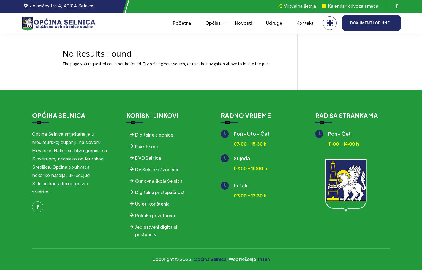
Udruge (274, 23)
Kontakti (305, 23)
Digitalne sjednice (154, 135)
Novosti (243, 23)
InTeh (264, 259)
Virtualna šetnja (300, 6)
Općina (213, 23)
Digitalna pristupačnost (160, 192)
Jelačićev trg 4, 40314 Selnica (61, 6)
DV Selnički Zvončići (156, 169)
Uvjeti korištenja (152, 204)
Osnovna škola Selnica (159, 181)
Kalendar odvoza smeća (353, 6)
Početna (182, 23)
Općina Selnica (210, 259)
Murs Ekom (146, 146)
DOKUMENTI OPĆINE (370, 23)
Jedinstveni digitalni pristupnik (156, 230)
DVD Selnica (148, 158)
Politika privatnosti (155, 215)
